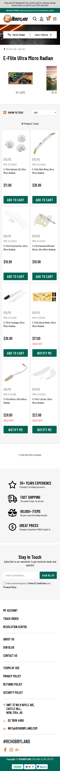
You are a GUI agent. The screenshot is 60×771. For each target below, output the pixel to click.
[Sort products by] (44, 112)
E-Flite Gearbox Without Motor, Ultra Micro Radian (44, 242)
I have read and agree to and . (26, 585)
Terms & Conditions (37, 583)
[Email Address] (20, 575)
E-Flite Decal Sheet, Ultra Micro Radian (44, 319)
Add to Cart (15, 200)
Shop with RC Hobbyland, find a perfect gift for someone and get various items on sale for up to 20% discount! (30, 4)
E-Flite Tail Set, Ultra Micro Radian (44, 395)
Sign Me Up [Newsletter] (48, 575)
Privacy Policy (9, 587)
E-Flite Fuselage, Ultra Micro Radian (16, 319)
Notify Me (44, 353)
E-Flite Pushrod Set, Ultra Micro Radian (16, 242)
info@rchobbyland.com (20, 728)
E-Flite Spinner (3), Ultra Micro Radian (16, 165)
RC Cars (25, 92)
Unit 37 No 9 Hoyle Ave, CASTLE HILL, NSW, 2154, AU (20, 708)
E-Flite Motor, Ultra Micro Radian (16, 395)
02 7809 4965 (13, 720)
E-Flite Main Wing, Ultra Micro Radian (44, 165)
